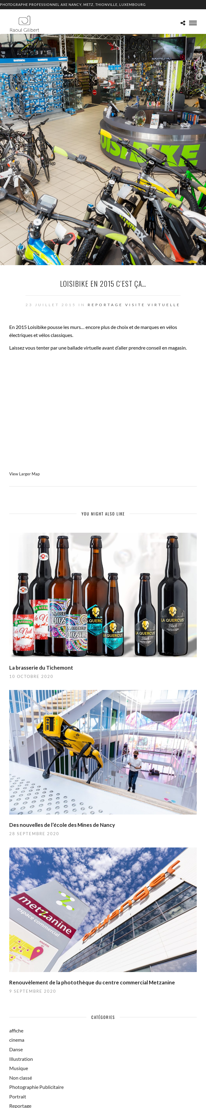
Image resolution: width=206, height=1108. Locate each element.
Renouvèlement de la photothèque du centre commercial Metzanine (92, 982)
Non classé (20, 1078)
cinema (16, 1040)
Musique (18, 1068)
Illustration (21, 1059)
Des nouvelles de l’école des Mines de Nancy (62, 825)
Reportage (105, 304)
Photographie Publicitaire (36, 1087)
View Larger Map (24, 473)
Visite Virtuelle (152, 304)
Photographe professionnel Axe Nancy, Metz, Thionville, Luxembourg (73, 4)
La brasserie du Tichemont (41, 667)
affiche (16, 1030)
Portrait (17, 1096)
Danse (16, 1049)
